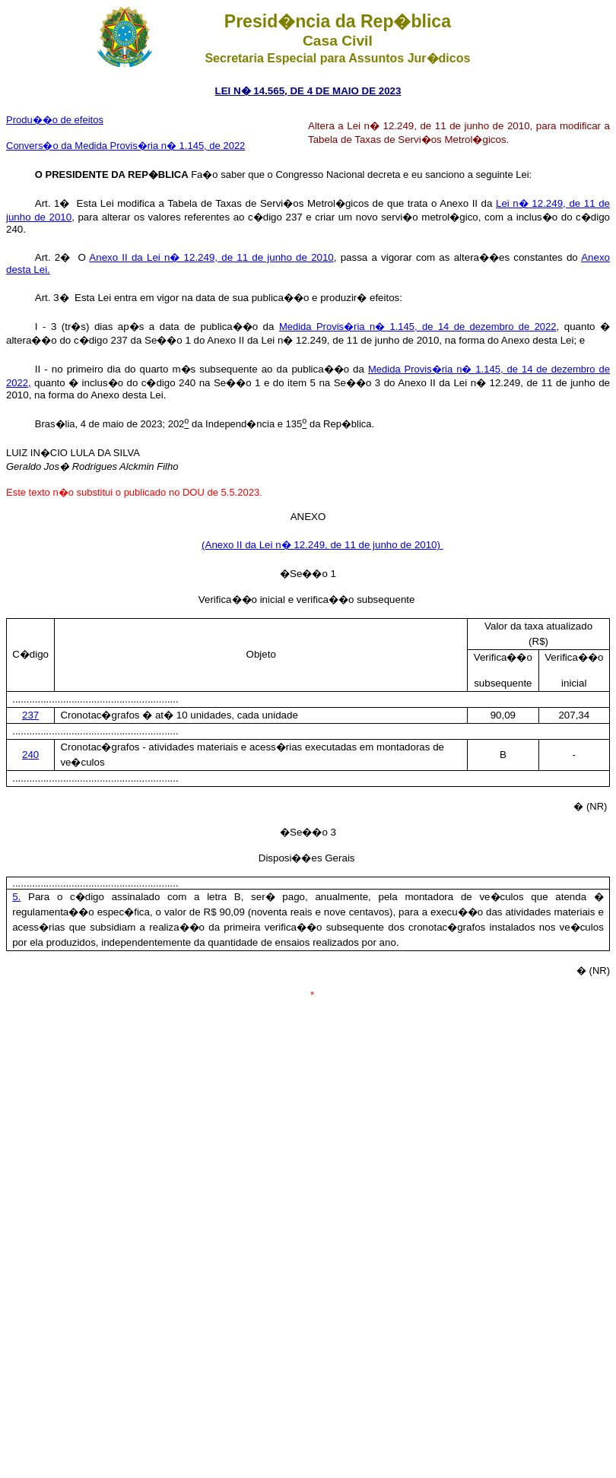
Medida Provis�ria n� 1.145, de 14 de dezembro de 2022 (418, 326)
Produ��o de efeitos (54, 119)
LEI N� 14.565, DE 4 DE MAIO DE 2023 (308, 91)
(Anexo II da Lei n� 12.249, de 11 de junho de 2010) (322, 544)
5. (16, 896)
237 (30, 715)
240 (30, 754)
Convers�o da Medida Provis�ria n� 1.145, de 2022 (125, 145)
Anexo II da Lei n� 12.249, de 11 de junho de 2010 (211, 257)
